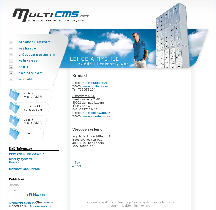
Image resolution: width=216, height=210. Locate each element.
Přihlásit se (36, 194)
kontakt (145, 205)
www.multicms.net (96, 86)
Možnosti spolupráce (24, 168)
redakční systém (100, 202)
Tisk (76, 162)
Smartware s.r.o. (41, 206)
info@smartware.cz (96, 112)
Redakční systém (31, 203)
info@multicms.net (96, 82)
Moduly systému (21, 159)
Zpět (76, 166)
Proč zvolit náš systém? (26, 153)
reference (165, 202)
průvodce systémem (143, 202)
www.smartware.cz (96, 116)
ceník (114, 205)
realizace (120, 202)
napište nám (129, 205)
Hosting (14, 162)
